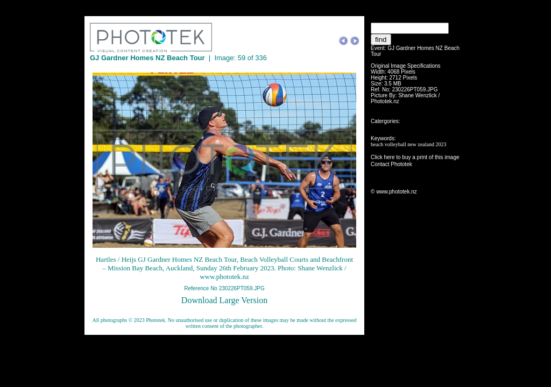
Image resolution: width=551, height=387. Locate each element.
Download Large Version (224, 300)
